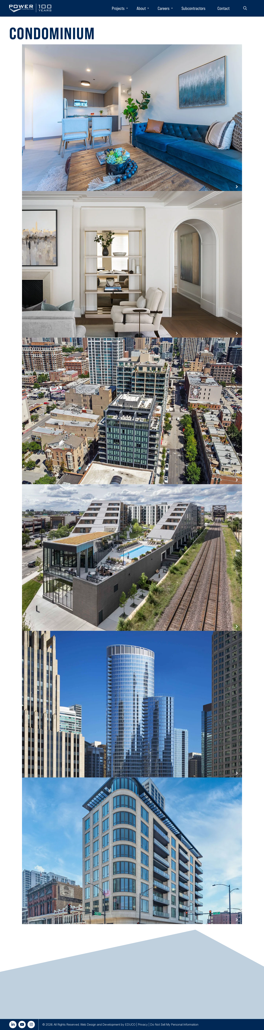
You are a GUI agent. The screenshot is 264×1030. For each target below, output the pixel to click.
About (141, 8)
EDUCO (130, 1024)
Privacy (143, 1024)
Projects (118, 8)
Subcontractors (193, 8)
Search (245, 8)
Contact (223, 8)
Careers (163, 8)
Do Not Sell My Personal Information (174, 1024)
